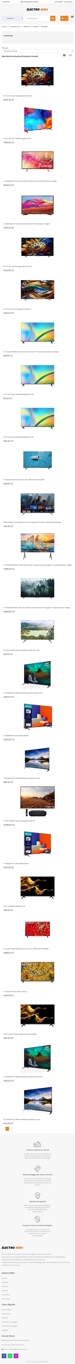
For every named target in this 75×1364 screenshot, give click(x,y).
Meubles (5, 1318)
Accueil (4, 26)
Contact (5, 1291)
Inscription (6, 1295)
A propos (5, 1282)
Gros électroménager (10, 1322)
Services (5, 1286)
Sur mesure (6, 1299)
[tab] (64, 55)
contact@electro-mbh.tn (30, 2)
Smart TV (36, 26)
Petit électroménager (10, 1326)
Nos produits (6, 1310)
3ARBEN (5, 1330)
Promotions (6, 1314)
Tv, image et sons (14, 26)
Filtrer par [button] (8, 36)
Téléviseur (26, 26)
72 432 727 (6, 2)
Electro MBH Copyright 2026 (37, 1362)
